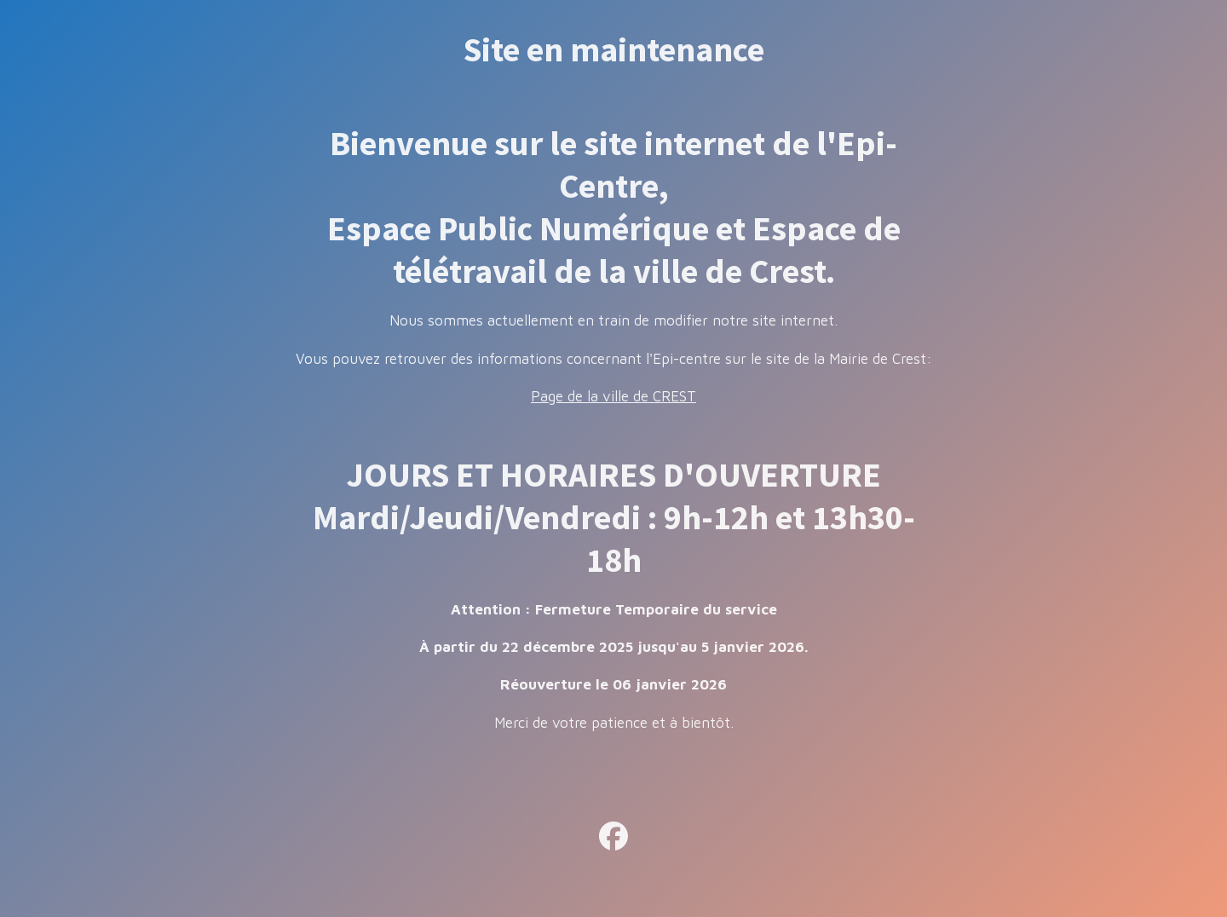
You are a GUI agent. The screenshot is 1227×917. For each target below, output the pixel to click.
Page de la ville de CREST (613, 396)
